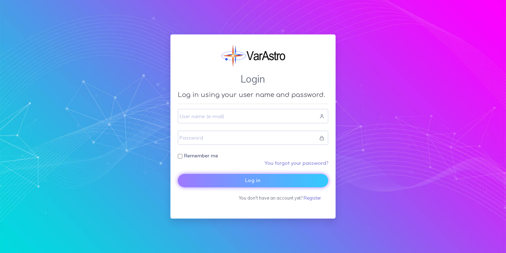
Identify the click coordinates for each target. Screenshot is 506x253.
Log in (253, 180)
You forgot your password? (296, 163)
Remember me (201, 156)
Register (312, 198)
